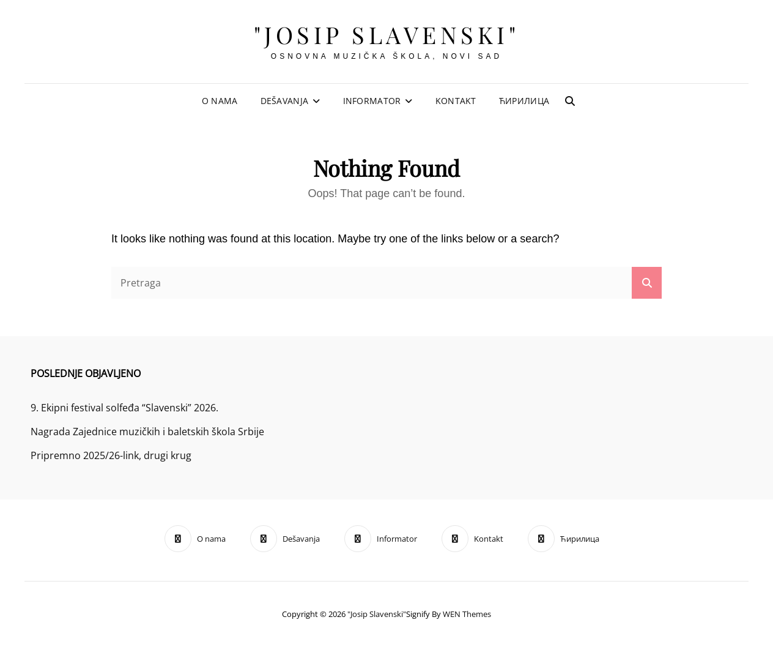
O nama (220, 101)
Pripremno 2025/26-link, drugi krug (111, 455)
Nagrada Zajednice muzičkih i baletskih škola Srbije (147, 431)
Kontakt (455, 101)
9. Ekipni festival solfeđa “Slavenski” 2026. (124, 407)
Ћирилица (524, 101)
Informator (372, 101)
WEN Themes (467, 613)
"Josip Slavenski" (387, 34)
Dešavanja (285, 101)
